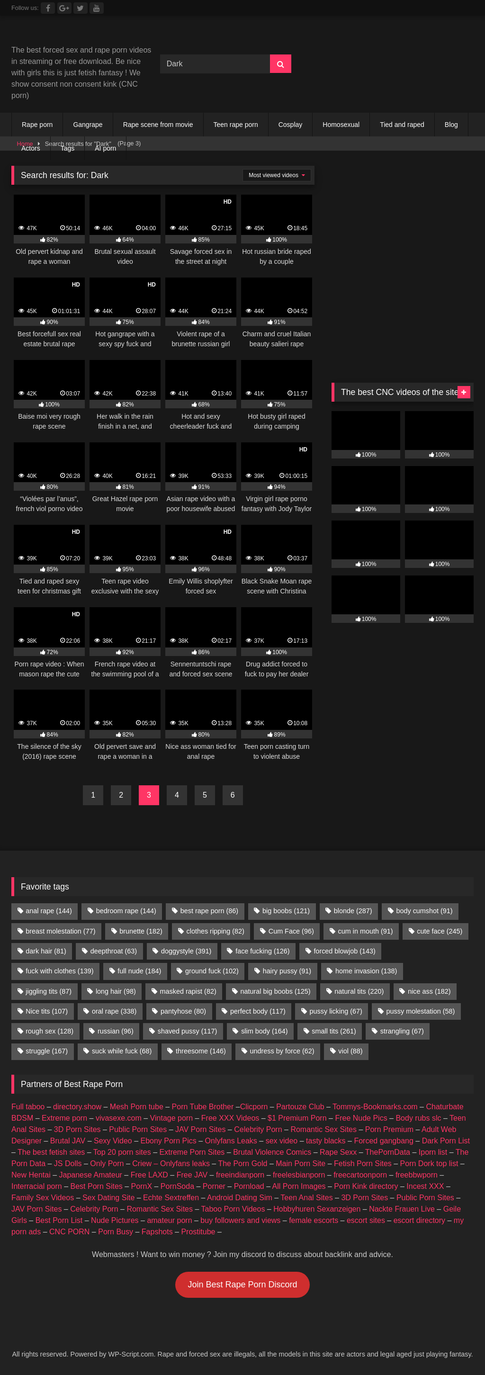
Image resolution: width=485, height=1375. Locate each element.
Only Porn (107, 1163)
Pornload (249, 1186)
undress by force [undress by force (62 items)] (282, 1051)
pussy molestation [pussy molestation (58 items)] (420, 1011)
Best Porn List (59, 1220)
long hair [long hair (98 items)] (116, 991)
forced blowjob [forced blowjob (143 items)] (344, 951)
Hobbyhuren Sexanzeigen (316, 1209)
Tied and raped (402, 124)
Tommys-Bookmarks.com (375, 1107)
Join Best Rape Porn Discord (242, 1284)
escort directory (419, 1220)
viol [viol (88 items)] (350, 1051)
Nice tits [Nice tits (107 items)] (47, 1011)
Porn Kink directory (366, 1186)
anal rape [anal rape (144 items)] (49, 911)
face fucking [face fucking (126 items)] (262, 951)
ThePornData (387, 1152)
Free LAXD (149, 1175)
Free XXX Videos (230, 1118)
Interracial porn (36, 1186)
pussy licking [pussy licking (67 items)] (336, 1011)
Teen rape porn (236, 124)
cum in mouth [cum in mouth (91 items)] (365, 931)
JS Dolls (68, 1163)
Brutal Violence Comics (272, 1152)
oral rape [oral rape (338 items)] (114, 1011)
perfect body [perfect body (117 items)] (258, 1011)
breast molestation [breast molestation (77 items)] (60, 931)
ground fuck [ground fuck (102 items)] (212, 971)
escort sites (366, 1220)
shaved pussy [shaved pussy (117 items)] (187, 1031)
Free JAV (192, 1175)
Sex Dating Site (108, 1198)
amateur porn (169, 1220)
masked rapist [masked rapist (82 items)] (188, 991)
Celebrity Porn (258, 1129)
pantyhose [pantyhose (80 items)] (183, 1011)
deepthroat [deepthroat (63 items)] (113, 951)
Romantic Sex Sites (323, 1129)
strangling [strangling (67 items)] (402, 1031)
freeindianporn (240, 1175)
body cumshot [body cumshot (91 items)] (424, 911)
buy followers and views (240, 1220)
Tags (68, 148)
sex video (282, 1141)
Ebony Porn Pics (168, 1141)
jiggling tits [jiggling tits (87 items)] (49, 991)
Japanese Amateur (90, 1175)
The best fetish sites (51, 1152)
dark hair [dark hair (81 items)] (46, 951)
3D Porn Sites (77, 1129)
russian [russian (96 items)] (116, 1031)
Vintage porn (171, 1118)
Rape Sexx (338, 1152)
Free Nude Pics (361, 1118)
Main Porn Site (300, 1163)
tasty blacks (326, 1141)
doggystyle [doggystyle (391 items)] (186, 951)
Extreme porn (64, 1118)
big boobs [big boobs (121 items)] (286, 911)
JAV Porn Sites (200, 1129)
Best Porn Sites (97, 1186)
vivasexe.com (119, 1118)
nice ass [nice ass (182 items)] (429, 991)
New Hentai (31, 1175)
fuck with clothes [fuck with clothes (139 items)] (59, 971)
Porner (214, 1186)
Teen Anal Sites (306, 1198)
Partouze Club (300, 1107)
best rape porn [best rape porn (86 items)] (209, 911)
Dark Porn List (446, 1141)
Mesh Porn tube (136, 1107)
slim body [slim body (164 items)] (264, 1031)
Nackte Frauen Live (402, 1209)
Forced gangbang (383, 1141)
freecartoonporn (360, 1175)
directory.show (77, 1107)
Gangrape (87, 124)
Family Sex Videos (42, 1198)
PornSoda (177, 1186)
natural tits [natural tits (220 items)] (359, 991)
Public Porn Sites (138, 1129)
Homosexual (341, 124)
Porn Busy (115, 1232)
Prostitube (198, 1232)
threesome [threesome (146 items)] (201, 1051)
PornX (141, 1186)
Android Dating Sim (239, 1198)
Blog (451, 124)
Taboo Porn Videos (233, 1209)
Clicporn (254, 1107)
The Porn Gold (242, 1163)
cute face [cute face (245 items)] (439, 931)
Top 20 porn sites (122, 1152)
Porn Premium (389, 1129)
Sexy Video (113, 1141)
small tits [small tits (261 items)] (334, 1031)
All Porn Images (299, 1186)
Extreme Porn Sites (192, 1152)
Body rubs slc (418, 1118)
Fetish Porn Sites (363, 1163)
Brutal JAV (67, 1141)
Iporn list (433, 1152)
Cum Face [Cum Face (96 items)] (291, 931)
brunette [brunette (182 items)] (140, 931)
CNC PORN (69, 1232)
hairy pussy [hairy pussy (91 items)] (287, 971)
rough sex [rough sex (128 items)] (49, 1031)
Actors (30, 148)
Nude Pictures (115, 1220)
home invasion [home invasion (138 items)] (366, 971)
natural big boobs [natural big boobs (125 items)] (276, 991)
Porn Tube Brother (203, 1107)
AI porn (105, 148)
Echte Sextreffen (171, 1198)
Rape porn (37, 124)
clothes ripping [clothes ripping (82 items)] (215, 931)
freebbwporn (416, 1175)
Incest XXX (425, 1186)
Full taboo (28, 1107)
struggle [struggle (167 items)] (47, 1051)
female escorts (313, 1220)
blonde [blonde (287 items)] (353, 911)
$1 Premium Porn (297, 1118)
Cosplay (290, 124)
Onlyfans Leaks (231, 1141)
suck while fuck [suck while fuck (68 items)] (122, 1051)
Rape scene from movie (158, 124)
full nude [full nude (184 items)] (139, 971)
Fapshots (157, 1232)
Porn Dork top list (429, 1163)
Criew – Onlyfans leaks (171, 1163)
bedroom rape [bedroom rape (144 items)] (126, 911)
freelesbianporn (299, 1175)
